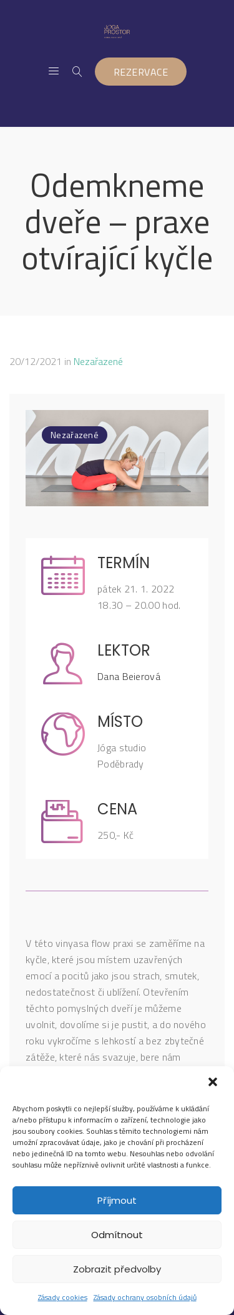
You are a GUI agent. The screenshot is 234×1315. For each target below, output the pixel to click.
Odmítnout (117, 1234)
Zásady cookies (62, 1297)
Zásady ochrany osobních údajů (145, 1297)
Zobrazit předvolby (117, 1269)
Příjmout (117, 1200)
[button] (214, 1083)
